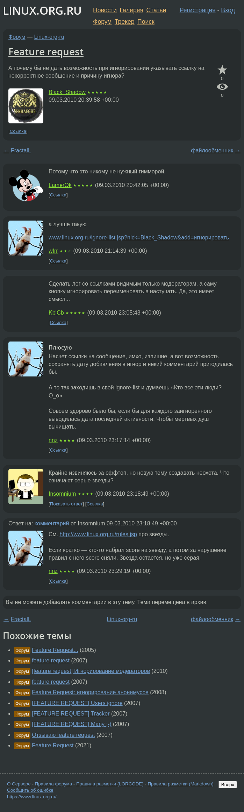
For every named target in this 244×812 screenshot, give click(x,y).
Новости (105, 10)
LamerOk (60, 185)
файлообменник (212, 150)
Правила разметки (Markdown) (180, 783)
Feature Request (52, 745)
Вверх (227, 784)
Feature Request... (55, 650)
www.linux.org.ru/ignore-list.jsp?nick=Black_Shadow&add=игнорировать (139, 237)
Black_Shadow (67, 92)
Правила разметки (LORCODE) (110, 783)
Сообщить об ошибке (30, 790)
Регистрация (198, 10)
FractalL (21, 150)
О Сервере (19, 783)
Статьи (156, 10)
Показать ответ (66, 503)
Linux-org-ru (49, 37)
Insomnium (62, 494)
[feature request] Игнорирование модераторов (91, 671)
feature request (51, 660)
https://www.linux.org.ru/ (31, 796)
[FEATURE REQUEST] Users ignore (77, 703)
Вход (228, 10)
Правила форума (53, 783)
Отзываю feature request (63, 735)
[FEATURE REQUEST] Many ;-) (71, 724)
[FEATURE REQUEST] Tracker (70, 714)
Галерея (131, 10)
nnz (53, 440)
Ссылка (18, 131)
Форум (102, 21)
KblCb (56, 313)
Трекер (125, 21)
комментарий (52, 523)
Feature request (46, 51)
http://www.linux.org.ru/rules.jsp (98, 534)
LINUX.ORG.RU (42, 10)
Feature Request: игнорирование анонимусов (90, 692)
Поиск (146, 21)
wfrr (53, 251)
